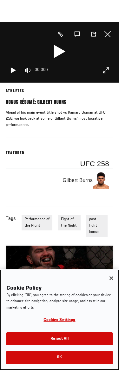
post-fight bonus (94, 225)
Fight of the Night (69, 222)
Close (107, 34)
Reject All (59, 339)
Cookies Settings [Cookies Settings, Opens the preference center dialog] (59, 320)
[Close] (111, 278)
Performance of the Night (37, 222)
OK (59, 357)
